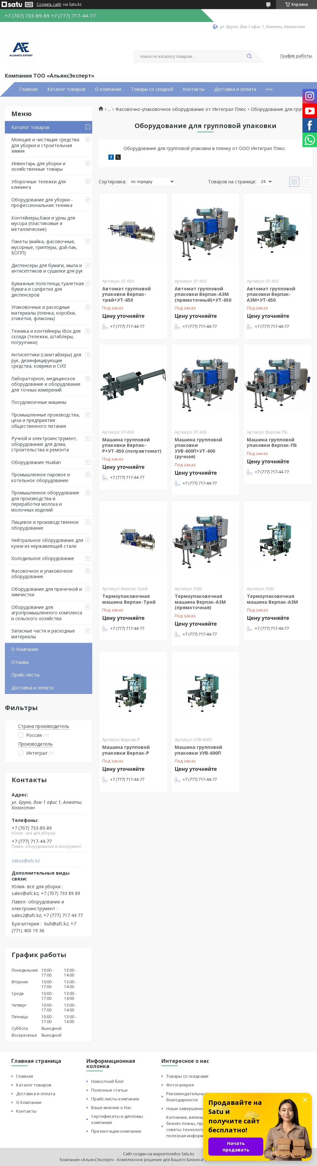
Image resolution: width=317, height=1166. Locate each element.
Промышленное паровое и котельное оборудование (40, 477)
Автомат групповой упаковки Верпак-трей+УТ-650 (126, 294)
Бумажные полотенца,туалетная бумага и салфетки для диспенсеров (47, 289)
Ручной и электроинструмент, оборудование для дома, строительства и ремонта (44, 444)
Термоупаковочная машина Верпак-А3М (272, 599)
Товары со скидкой (152, 89)
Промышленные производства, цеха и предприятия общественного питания (45, 420)
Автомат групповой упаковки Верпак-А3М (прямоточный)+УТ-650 (203, 294)
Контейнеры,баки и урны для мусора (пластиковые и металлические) (43, 223)
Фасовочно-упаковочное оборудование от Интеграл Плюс (180, 109)
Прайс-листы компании (115, 1099)
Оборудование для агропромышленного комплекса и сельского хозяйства (46, 612)
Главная (28, 89)
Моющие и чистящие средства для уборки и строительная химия (45, 145)
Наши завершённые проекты (197, 1108)
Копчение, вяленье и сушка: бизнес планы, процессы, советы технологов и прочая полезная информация (196, 1126)
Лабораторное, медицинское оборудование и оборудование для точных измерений (46, 384)
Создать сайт (49, 4)
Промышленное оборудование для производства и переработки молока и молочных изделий (45, 501)
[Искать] (249, 56)
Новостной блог (107, 1081)
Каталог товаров (66, 89)
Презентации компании (116, 1131)
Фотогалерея (180, 1085)
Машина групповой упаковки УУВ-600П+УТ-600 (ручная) (198, 448)
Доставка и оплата (235, 89)
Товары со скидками (187, 1076)
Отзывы (20, 662)
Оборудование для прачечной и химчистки (46, 592)
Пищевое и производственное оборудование (45, 525)
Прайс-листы (25, 675)
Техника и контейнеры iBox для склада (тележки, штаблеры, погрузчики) (46, 336)
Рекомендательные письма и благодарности (196, 1097)
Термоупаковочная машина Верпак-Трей (129, 599)
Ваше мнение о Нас (111, 1107)
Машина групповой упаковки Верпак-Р (126, 750)
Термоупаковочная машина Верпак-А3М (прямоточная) (200, 601)
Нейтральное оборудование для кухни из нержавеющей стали (47, 543)
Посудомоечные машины (38, 402)
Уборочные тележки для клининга (38, 184)
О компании (108, 89)
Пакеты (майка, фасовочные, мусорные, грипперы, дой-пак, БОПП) (44, 247)
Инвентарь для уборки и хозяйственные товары (38, 166)
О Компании (24, 649)
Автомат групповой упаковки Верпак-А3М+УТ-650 (271, 294)
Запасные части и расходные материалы (43, 634)
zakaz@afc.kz (26, 861)
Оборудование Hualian (36, 462)
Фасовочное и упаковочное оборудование (42, 574)
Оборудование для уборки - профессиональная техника (42, 203)
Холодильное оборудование (42, 558)
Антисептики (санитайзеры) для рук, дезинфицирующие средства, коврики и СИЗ (46, 360)
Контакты (193, 89)
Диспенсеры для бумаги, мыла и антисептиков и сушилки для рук (47, 268)
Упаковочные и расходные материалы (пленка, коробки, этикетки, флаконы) (43, 312)
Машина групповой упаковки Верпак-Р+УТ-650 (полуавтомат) (131, 445)
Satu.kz (187, 1154)
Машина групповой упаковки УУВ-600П (198, 750)
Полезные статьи (109, 1090)
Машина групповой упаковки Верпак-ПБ (272, 442)
